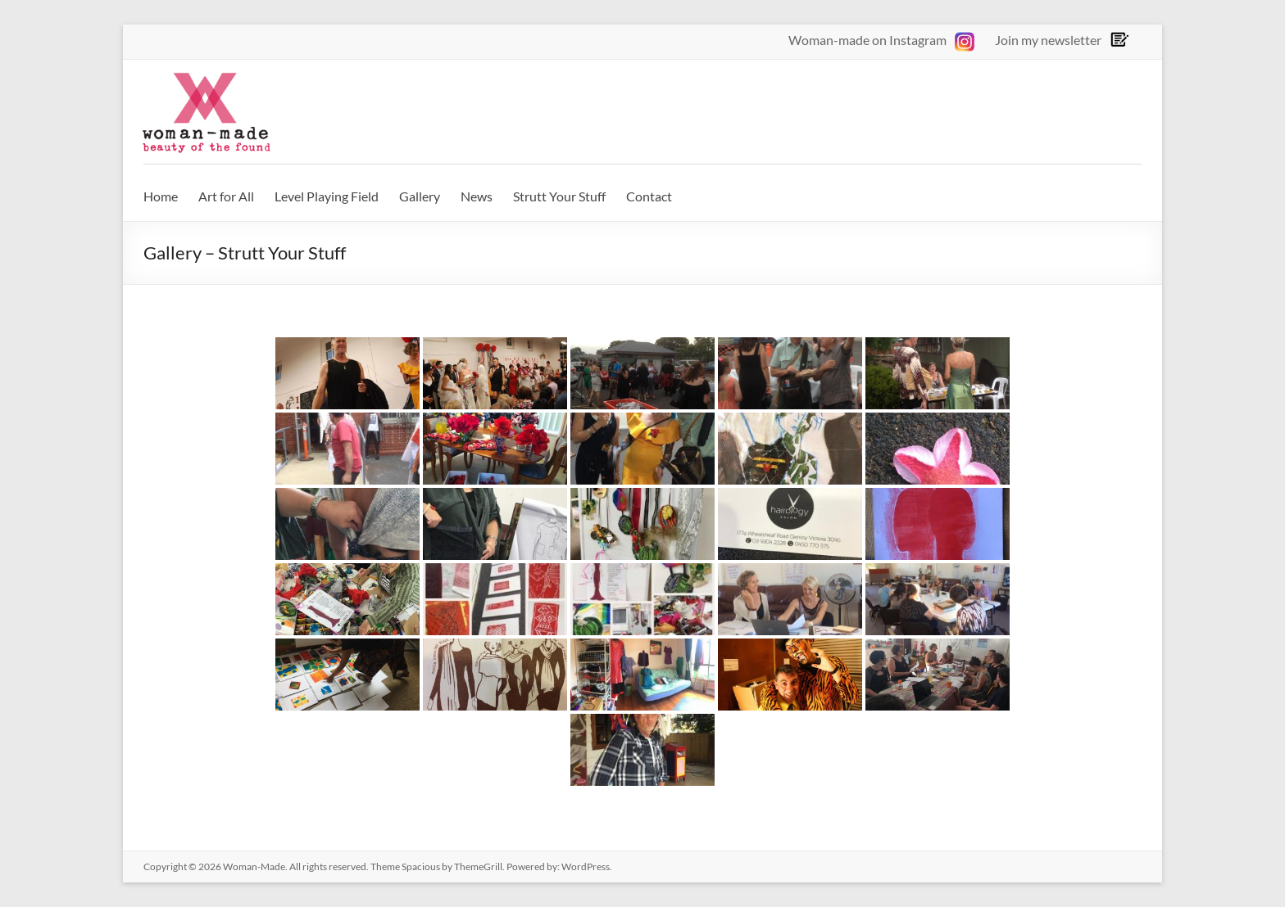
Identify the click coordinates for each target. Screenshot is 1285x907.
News (477, 196)
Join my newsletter (1048, 39)
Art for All (226, 196)
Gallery (419, 196)
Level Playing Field (327, 196)
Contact (649, 196)
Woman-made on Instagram (881, 39)
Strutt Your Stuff (559, 196)
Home (160, 196)
